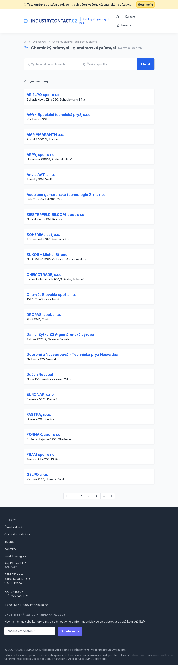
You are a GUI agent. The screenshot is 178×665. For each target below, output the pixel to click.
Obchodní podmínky (17, 534)
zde (104, 658)
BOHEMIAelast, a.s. (43, 234)
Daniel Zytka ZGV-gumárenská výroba (60, 334)
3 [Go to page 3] (89, 495)
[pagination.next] (111, 496)
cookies (68, 655)
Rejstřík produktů (15, 563)
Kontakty (10, 549)
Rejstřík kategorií (15, 556)
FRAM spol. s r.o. (41, 454)
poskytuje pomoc (59, 650)
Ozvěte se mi (70, 631)
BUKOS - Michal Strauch (48, 254)
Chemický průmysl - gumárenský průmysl (74, 41)
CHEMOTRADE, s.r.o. (44, 274)
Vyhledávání (39, 41)
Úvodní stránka (14, 527)
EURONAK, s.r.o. (41, 394)
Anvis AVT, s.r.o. (41, 174)
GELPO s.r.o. (37, 474)
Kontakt (130, 16)
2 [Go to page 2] (81, 495)
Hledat (145, 64)
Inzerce (123, 25)
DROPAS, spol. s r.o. (44, 314)
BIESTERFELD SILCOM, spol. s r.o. (56, 214)
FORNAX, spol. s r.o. (44, 434)
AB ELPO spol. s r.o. (43, 95)
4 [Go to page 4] (96, 495)
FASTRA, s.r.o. (39, 414)
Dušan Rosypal (40, 374)
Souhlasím (145, 4)
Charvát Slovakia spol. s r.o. (51, 294)
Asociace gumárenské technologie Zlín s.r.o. (66, 194)
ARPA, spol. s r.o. (41, 154)
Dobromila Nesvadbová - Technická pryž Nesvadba (72, 354)
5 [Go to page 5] (104, 495)
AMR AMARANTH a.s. (45, 134)
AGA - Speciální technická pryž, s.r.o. (59, 114)
